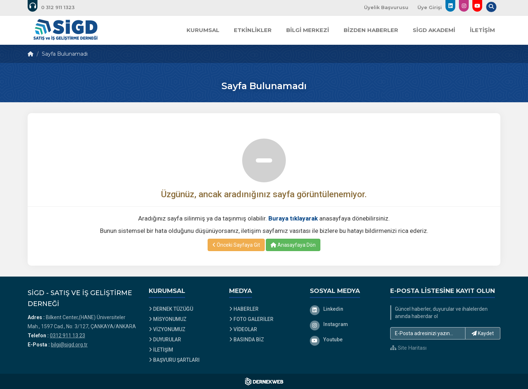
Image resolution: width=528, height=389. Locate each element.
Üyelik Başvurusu (386, 7)
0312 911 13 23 (67, 335)
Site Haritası (408, 348)
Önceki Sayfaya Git (236, 245)
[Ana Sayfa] (65, 30)
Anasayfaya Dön (293, 245)
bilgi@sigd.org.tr (69, 345)
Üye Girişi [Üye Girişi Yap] (429, 7)
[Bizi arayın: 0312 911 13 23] (56, 7)
